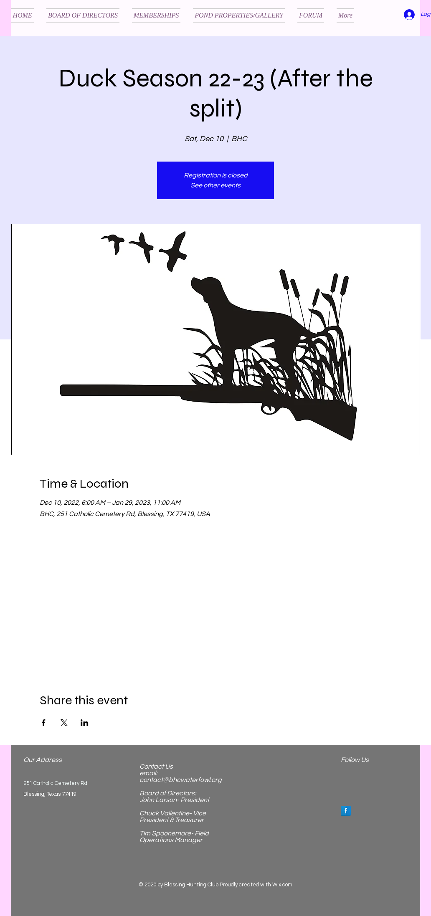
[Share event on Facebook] (44, 722)
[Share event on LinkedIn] (85, 722)
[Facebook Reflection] (346, 811)
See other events (215, 185)
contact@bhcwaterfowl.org (180, 780)
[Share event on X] (64, 722)
